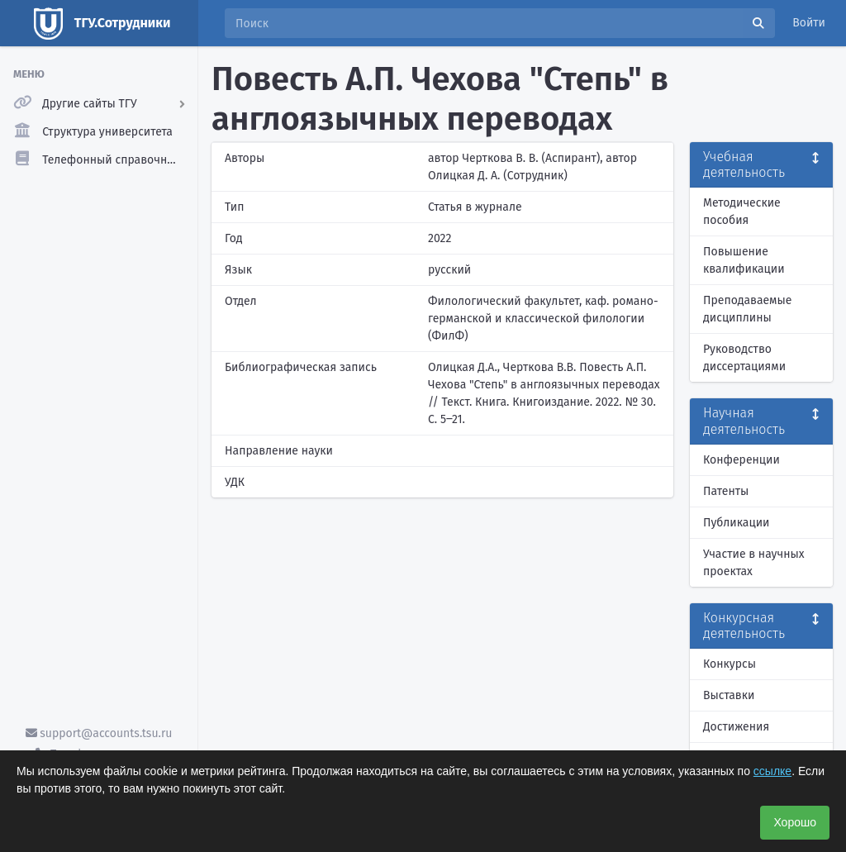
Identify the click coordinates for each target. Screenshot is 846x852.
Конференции (741, 460)
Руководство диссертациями (744, 358)
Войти (808, 23)
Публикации (736, 523)
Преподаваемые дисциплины (747, 309)
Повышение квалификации (744, 260)
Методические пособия (742, 211)
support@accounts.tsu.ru (99, 733)
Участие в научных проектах (754, 562)
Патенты (726, 491)
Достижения (736, 727)
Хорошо (794, 822)
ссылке (772, 771)
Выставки (728, 695)
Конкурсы (729, 664)
